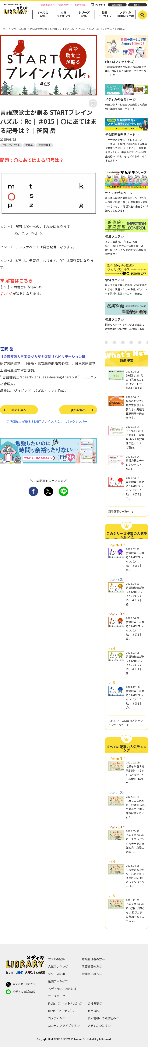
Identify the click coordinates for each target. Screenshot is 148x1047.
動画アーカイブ (105, 14)
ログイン (137, 4)
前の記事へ (18, 410)
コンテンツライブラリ (62, 1025)
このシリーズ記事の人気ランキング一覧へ (125, 723)
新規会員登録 (117, 4)
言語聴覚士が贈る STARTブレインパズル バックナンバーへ (48, 421)
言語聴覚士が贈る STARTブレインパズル (52, 28)
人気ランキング (63, 14)
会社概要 (93, 1003)
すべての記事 (42, 14)
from (25, 972)
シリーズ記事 (84, 14)
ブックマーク (100, 4)
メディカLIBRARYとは (125, 14)
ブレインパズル (11, 145)
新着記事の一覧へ (119, 511)
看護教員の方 (63, 5)
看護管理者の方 (46, 5)
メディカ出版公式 (20, 984)
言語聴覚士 (44, 145)
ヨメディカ (55, 1018)
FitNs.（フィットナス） (63, 1003)
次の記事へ (78, 410)
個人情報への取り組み (102, 1018)
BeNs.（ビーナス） (60, 1011)
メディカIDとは (97, 1025)
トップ (3, 28)
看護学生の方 (80, 5)
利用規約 (93, 1011)
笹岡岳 (29, 145)
